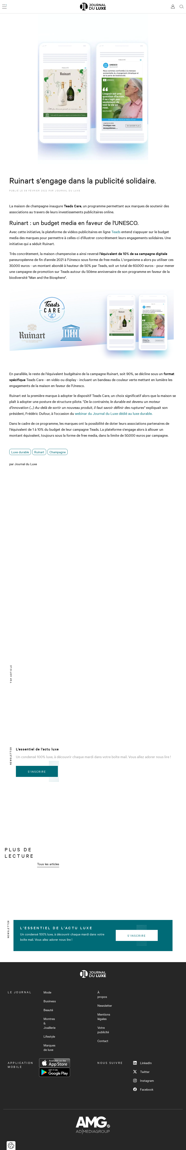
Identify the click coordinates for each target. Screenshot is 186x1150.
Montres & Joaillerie (49, 1023)
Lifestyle (49, 1036)
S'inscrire (37, 771)
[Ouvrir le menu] (4, 7)
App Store (54, 1063)
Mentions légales (103, 1016)
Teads (115, 231)
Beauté (48, 1010)
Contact (102, 1041)
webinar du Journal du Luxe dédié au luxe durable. (113, 413)
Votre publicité (103, 1029)
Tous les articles (48, 864)
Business (50, 1001)
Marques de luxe (49, 1047)
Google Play (54, 1072)
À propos (102, 994)
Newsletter (104, 1005)
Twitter (141, 1071)
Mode (47, 992)
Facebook (143, 1089)
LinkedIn (142, 1063)
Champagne (57, 452)
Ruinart (39, 452)
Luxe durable (20, 452)
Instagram (143, 1080)
